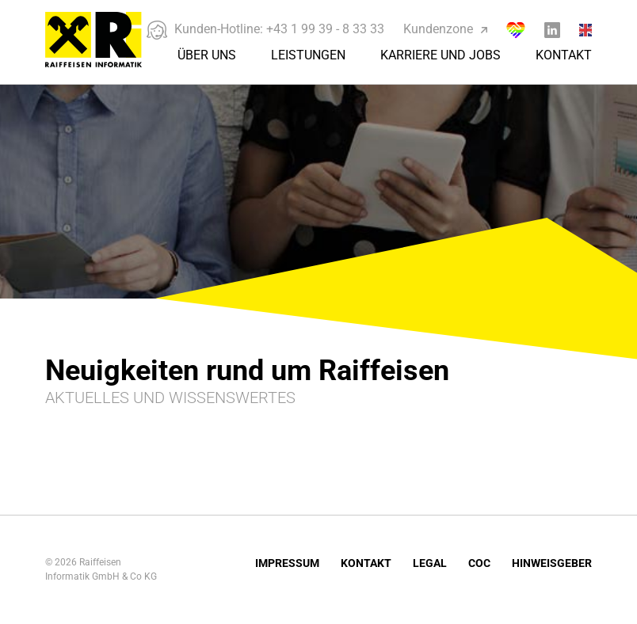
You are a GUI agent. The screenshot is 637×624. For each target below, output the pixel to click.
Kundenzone (445, 28)
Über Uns (206, 55)
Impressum (287, 563)
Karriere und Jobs (440, 55)
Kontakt (564, 55)
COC (479, 563)
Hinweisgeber (552, 563)
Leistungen (308, 55)
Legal (430, 563)
